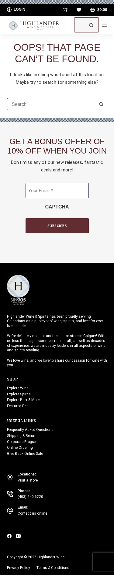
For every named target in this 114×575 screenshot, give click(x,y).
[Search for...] (79, 24)
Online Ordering (20, 447)
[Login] (16, 10)
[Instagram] (18, 536)
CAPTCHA (57, 206)
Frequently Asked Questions (30, 430)
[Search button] (91, 24)
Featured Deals (19, 406)
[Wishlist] (79, 10)
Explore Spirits (19, 394)
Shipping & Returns (23, 436)
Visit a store (28, 480)
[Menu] (104, 25)
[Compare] (65, 10)
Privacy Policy (18, 568)
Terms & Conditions (52, 568)
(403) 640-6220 (30, 497)
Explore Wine (17, 388)
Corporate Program (23, 442)
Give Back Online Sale (25, 454)
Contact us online (32, 513)
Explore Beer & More (23, 400)
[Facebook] (9, 536)
